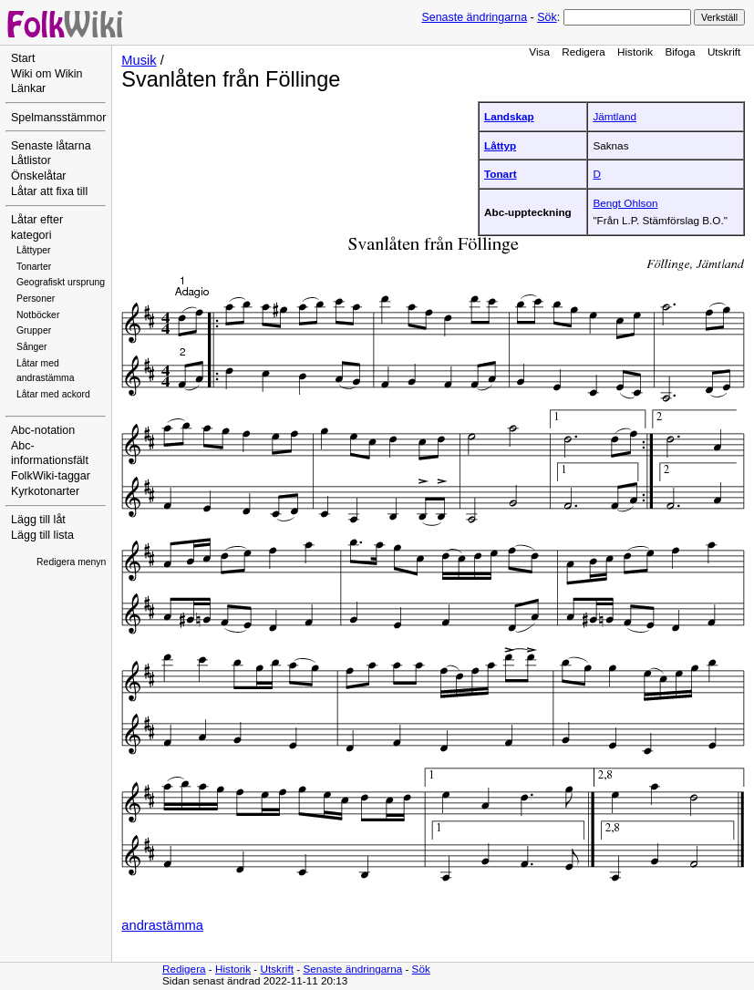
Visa (539, 51)
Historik (635, 51)
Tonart (500, 174)
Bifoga (680, 51)
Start (23, 58)
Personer (35, 299)
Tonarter (33, 267)
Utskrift (724, 51)
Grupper (33, 330)
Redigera (583, 51)
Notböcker (37, 315)
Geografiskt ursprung (60, 282)
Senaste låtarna (51, 145)
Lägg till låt (38, 519)
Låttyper (33, 250)
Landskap (509, 116)
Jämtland (614, 116)
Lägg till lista (42, 535)
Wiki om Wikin (47, 73)
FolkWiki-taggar (50, 475)
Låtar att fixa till (49, 191)
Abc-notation (43, 430)
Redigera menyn (71, 562)
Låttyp (500, 145)
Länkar (28, 88)
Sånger (31, 347)
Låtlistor (31, 160)
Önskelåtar (39, 176)
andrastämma (162, 925)
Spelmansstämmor (58, 117)
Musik (138, 60)
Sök (546, 17)
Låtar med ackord (53, 394)
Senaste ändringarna (474, 17)
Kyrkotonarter (45, 491)
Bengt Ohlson (625, 203)
